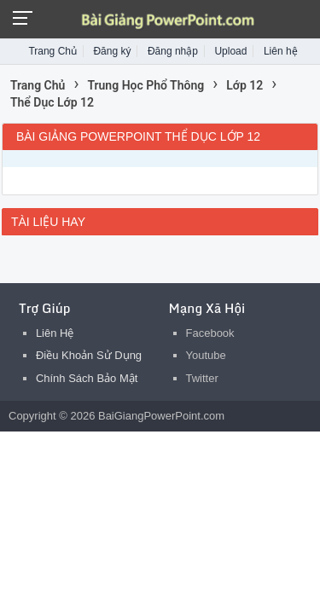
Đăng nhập (173, 51)
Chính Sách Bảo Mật (87, 378)
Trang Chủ (52, 51)
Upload (230, 51)
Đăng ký (112, 51)
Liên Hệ (55, 333)
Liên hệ (281, 51)
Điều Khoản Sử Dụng (89, 355)
